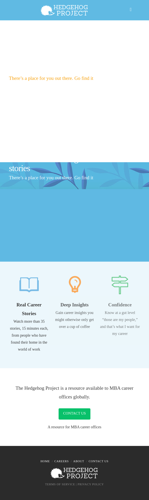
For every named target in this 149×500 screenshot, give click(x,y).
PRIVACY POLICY (91, 484)
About (78, 461)
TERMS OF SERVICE (60, 484)
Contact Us (74, 413)
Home (45, 461)
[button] (133, 9)
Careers (61, 461)
